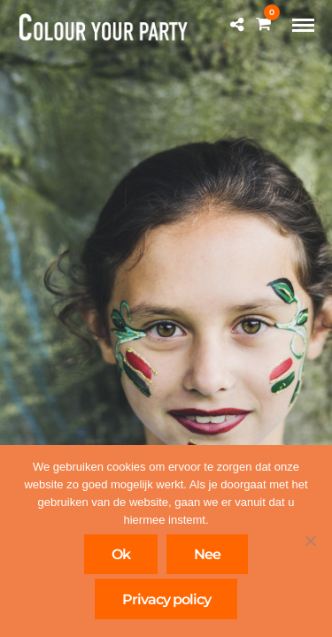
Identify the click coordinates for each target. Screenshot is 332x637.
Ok (121, 554)
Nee (207, 554)
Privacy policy (166, 599)
